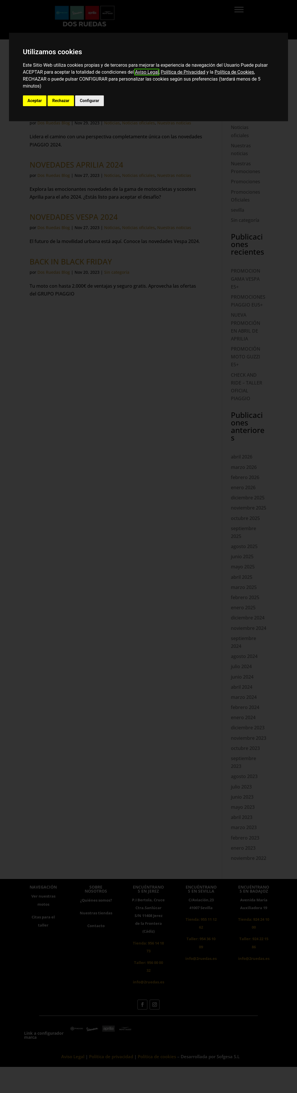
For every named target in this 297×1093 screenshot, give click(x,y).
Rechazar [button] (60, 100)
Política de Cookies (234, 72)
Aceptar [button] (35, 100)
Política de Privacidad (183, 72)
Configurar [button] (89, 100)
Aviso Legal (147, 72)
